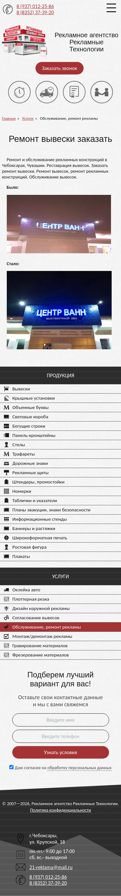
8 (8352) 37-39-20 (35, 12)
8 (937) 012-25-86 (35, 6)
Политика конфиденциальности (60, 810)
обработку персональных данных (79, 767)
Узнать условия (60, 752)
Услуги (27, 118)
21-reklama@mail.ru (51, 867)
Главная (8, 118)
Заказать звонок (59, 68)
